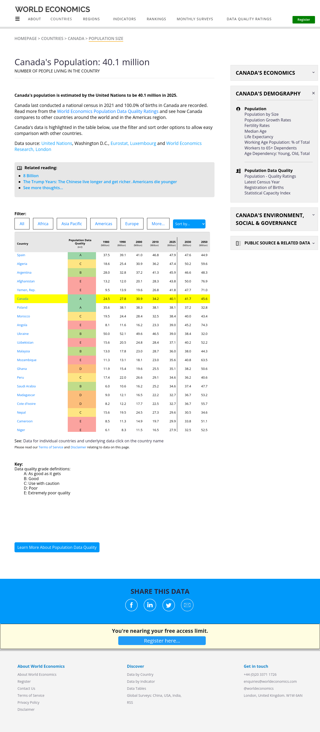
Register (24, 681)
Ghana (22, 368)
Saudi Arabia (26, 386)
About (34, 18)
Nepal (21, 412)
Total (305, 153)
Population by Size (261, 114)
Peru (20, 377)
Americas (103, 223)
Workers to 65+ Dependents (270, 148)
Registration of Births (264, 187)
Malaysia (23, 351)
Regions (91, 18)
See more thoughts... (43, 187)
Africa (43, 223)
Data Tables (136, 688)
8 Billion (31, 175)
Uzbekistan (25, 342)
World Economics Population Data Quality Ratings (107, 111)
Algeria (22, 263)
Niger (21, 430)
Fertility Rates (257, 125)
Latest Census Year (262, 182)
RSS (130, 702)
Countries (52, 38)
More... (158, 223)
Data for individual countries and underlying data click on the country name (93, 441)
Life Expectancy (258, 136)
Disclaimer (78, 447)
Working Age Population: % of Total (277, 142)
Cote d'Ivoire (26, 403)
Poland (22, 307)
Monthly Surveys (195, 18)
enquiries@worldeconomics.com (270, 681)
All (22, 223)
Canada (76, 38)
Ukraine (23, 333)
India (176, 695)
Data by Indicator (141, 681)
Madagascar (26, 395)
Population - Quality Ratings (270, 176)
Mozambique (26, 360)
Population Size (106, 38)
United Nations (57, 143)
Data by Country (140, 674)
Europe (132, 223)
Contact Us (26, 688)
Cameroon (25, 421)
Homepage (25, 38)
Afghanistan (26, 281)
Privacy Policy (28, 702)
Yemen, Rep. (26, 290)
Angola (22, 325)
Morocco (23, 316)
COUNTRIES (61, 18)
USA (167, 695)
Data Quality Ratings (249, 18)
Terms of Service (51, 447)
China (157, 695)
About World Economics (37, 674)
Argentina (24, 272)
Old (295, 153)
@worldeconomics (259, 688)
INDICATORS (124, 18)
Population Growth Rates (267, 120)
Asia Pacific (72, 223)
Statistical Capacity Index (267, 193)
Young (284, 153)
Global (132, 695)
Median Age (255, 131)
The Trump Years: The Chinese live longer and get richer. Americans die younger (100, 181)
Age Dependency (260, 153)
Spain (21, 255)
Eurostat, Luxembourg (133, 143)
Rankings (156, 18)
